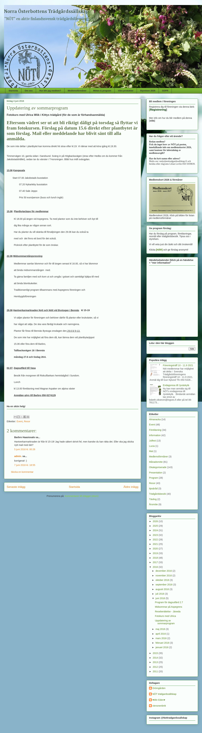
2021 (156, 544)
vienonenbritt (159, 705)
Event (20, 421)
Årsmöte (153, 504)
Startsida (13, 90)
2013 (156, 662)
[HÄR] (159, 249)
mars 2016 (161, 638)
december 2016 (163, 570)
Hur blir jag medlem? (50, 90)
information (155, 435)
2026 (156, 521)
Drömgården (158, 688)
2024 (156, 530)
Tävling (153, 499)
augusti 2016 (162, 589)
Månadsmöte (156, 462)
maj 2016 (160, 629)
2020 (156, 548)
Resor (27, 421)
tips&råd (153, 488)
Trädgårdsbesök (157, 494)
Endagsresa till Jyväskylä (176, 385)
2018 (156, 557)
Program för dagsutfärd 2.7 (169, 602)
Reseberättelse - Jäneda (168, 611)
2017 (156, 562)
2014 (156, 657)
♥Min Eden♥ (158, 700)
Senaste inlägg (16, 486)
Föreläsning (155, 430)
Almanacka (155, 419)
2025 (156, 525)
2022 (156, 539)
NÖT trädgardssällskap (164, 694)
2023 (156, 535)
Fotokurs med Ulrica (165, 616)
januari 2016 (162, 647)
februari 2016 (162, 642)
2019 (156, 553)
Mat (151, 451)
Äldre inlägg (130, 486)
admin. (18, 456)
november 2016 (163, 575)
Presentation (155, 472)
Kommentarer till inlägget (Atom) (81, 496)
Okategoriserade (157, 467)
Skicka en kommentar (22, 472)
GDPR (165, 90)
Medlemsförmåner (77, 90)
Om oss (29, 90)
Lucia (152, 446)
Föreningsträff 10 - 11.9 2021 (178, 365)
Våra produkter (125, 90)
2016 (156, 567)
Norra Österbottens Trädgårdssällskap (46, 11)
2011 (156, 671)
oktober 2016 (162, 580)
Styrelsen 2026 (147, 90)
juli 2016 (160, 593)
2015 (156, 653)
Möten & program (102, 90)
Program (153, 477)
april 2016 (160, 633)
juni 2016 (160, 598)
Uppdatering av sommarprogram (165, 622)
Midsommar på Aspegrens (168, 606)
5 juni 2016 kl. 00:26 (24, 449)
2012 (156, 667)
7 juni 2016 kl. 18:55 (24, 465)
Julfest (152, 440)
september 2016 (164, 584)
